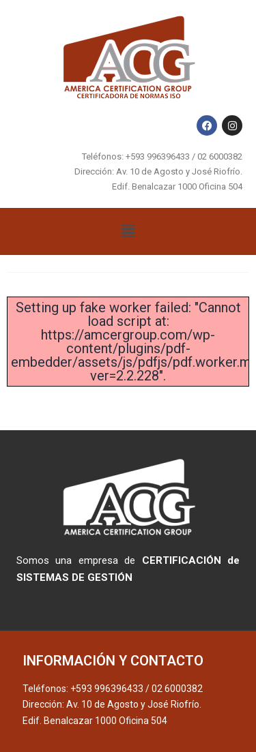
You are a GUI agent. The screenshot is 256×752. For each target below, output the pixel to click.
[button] (127, 231)
